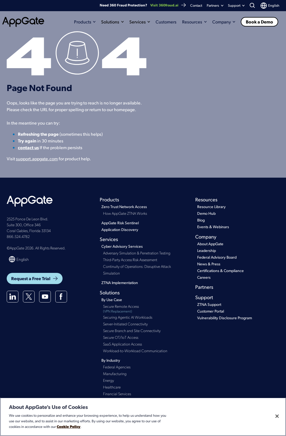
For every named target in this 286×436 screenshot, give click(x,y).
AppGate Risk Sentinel (120, 222)
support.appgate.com (37, 158)
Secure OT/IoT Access (120, 337)
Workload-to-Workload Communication (135, 350)
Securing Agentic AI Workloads (127, 317)
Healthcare (112, 386)
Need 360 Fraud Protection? (143, 5)
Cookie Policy (68, 426)
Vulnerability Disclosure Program (224, 317)
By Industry (110, 360)
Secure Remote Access (143, 309)
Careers (204, 277)
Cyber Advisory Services (122, 246)
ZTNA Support (209, 304)
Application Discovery (119, 229)
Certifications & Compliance (220, 270)
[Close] (277, 416)
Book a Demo (259, 22)
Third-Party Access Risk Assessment (130, 259)
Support (204, 297)
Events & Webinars (213, 226)
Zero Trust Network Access (124, 206)
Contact (196, 5)
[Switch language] (269, 5)
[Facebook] (61, 296)
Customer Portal (210, 311)
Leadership (206, 250)
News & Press (208, 263)
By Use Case (111, 299)
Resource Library (211, 206)
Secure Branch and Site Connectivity (132, 330)
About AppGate (210, 243)
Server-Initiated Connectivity (125, 323)
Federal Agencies (116, 366)
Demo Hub (206, 213)
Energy (108, 380)
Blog (201, 220)
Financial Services (117, 393)
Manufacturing (115, 373)
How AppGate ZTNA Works (125, 213)
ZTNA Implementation (119, 282)
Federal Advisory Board (217, 257)
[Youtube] (45, 296)
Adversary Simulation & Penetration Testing (136, 252)
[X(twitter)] (29, 296)
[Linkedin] (12, 296)
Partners (213, 5)
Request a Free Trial (34, 278)
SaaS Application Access (122, 343)
